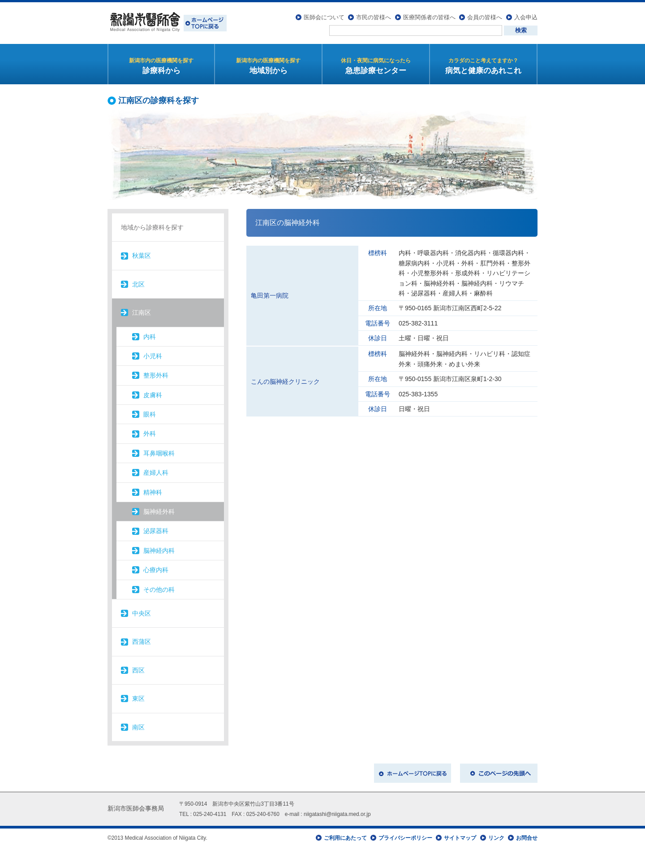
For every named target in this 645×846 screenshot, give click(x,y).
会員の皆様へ (484, 16)
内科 (149, 334)
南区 (138, 725)
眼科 (149, 412)
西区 (138, 668)
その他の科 (159, 587)
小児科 (152, 354)
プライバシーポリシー (405, 836)
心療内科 (155, 568)
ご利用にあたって (345, 836)
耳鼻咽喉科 (159, 451)
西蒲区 (141, 640)
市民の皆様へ (373, 16)
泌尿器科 (155, 529)
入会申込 (526, 16)
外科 (149, 432)
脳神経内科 (159, 548)
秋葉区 (141, 254)
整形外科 (155, 373)
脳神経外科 (159, 510)
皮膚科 (152, 393)
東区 (138, 697)
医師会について (324, 16)
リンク (496, 836)
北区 (138, 282)
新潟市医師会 (167, 22)
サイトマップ (460, 836)
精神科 (152, 490)
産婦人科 (155, 471)
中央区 (141, 612)
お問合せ (527, 836)
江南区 (141, 311)
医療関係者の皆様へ (429, 16)
